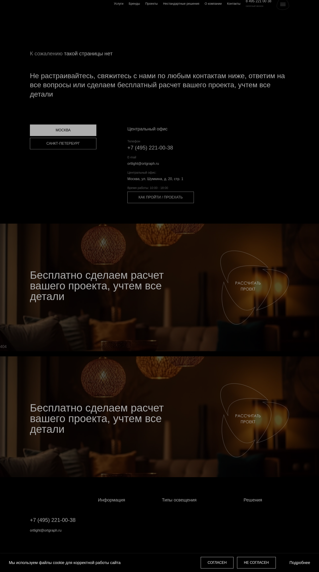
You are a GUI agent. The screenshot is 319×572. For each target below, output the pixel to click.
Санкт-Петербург (63, 152)
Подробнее (300, 562)
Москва (63, 139)
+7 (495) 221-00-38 (150, 157)
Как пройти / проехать (160, 207)
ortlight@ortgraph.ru (143, 173)
